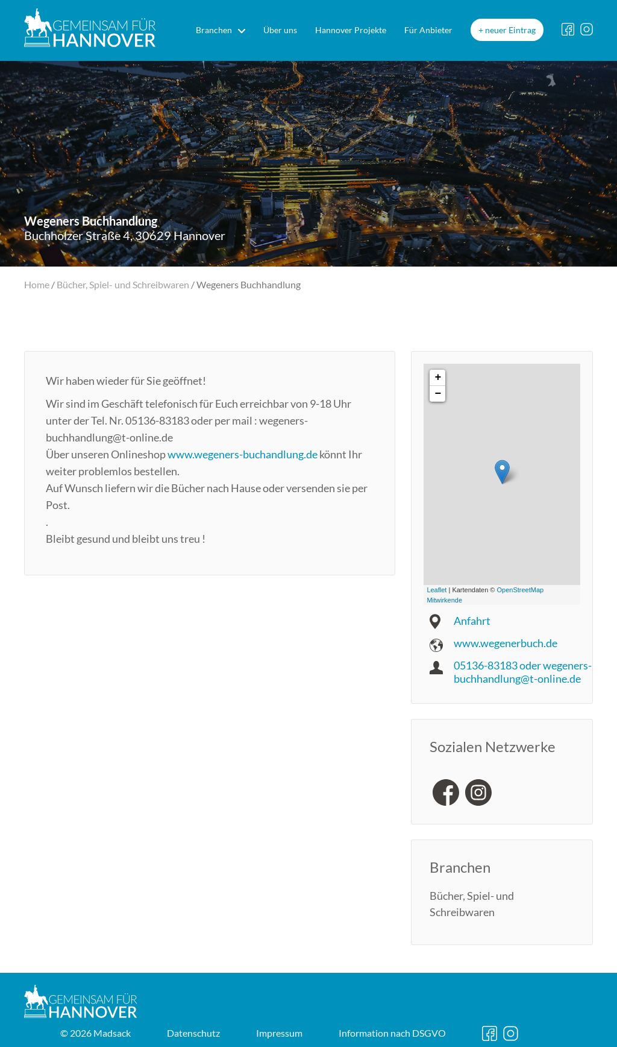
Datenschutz (193, 1033)
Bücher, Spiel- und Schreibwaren (123, 284)
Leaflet (436, 589)
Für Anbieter (428, 30)
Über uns (280, 30)
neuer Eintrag (510, 30)
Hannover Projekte (350, 30)
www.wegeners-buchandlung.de (243, 454)
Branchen (214, 30)
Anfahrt (472, 620)
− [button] (437, 394)
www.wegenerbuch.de (505, 643)
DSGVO (392, 1033)
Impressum (279, 1033)
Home (36, 284)
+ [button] (437, 377)
